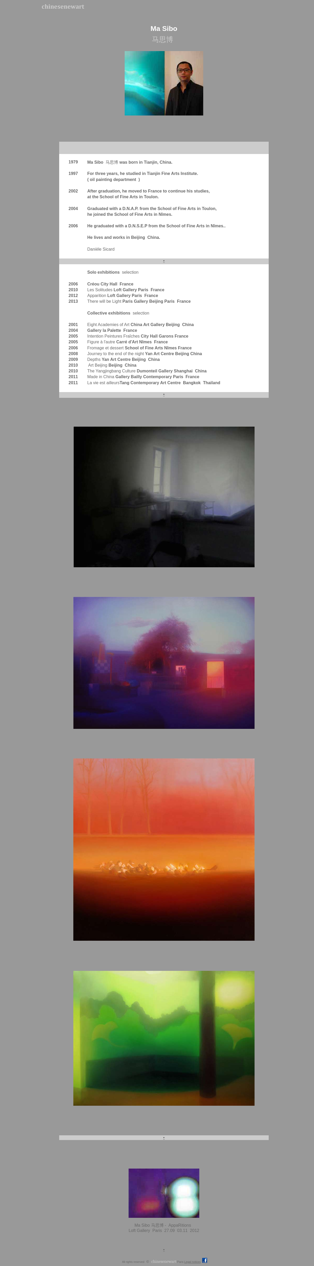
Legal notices (192, 1261)
